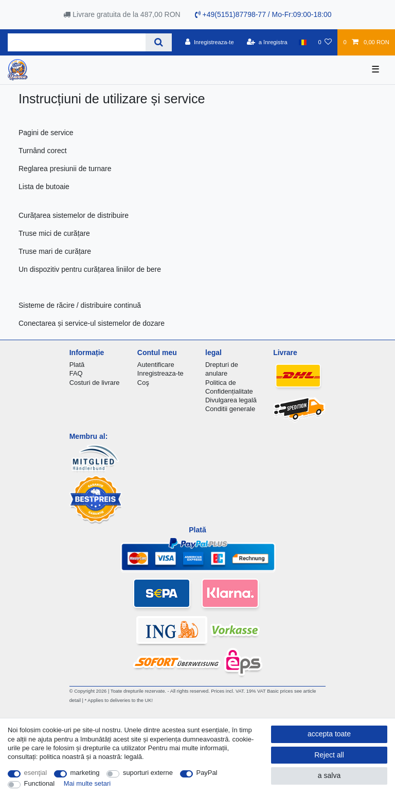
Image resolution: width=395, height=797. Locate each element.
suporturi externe (148, 772)
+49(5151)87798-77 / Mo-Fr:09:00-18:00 (263, 14)
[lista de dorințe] (324, 42)
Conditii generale (230, 409)
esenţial (35, 772)
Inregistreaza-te (160, 373)
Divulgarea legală (231, 400)
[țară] (302, 42)
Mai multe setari (87, 783)
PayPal (207, 772)
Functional (39, 783)
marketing (85, 772)
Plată (77, 364)
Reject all (329, 755)
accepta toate (329, 734)
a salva (329, 775)
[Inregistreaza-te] (209, 42)
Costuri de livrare (94, 382)
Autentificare (155, 364)
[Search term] (77, 42)
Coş (143, 382)
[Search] (159, 42)
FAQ (76, 373)
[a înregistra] (267, 42)
